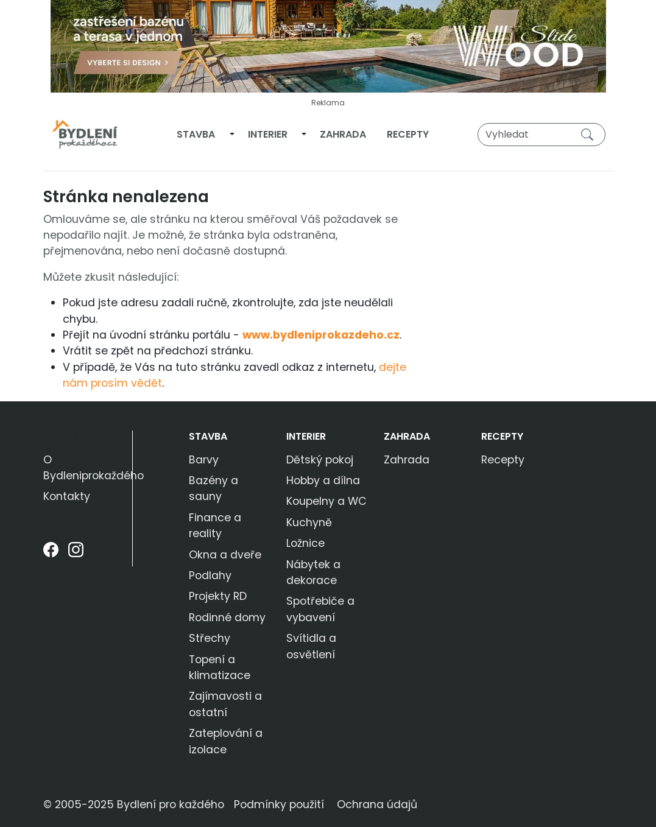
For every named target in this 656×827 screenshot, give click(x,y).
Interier (267, 134)
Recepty (408, 134)
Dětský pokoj (319, 459)
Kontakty (66, 496)
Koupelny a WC (326, 501)
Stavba (196, 134)
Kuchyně (309, 522)
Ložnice (305, 543)
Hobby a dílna (323, 480)
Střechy (209, 638)
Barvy (204, 459)
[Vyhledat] (541, 134)
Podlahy (210, 575)
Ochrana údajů (377, 804)
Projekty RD (218, 596)
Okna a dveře (225, 554)
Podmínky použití (279, 804)
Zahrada (343, 134)
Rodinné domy (227, 617)
